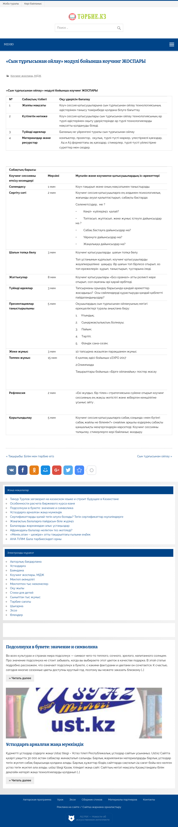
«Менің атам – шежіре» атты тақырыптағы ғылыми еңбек (50, 534)
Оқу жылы (17, 588)
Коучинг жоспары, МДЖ (26, 75)
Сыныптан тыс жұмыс (25, 597)
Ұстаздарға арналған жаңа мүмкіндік (36, 512)
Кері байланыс (33, 3)
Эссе (13, 610)
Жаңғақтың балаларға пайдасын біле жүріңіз (42, 521)
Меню (9, 44)
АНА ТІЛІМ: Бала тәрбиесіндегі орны (35, 539)
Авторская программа (37, 799)
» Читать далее (20, 678)
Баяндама (17, 570)
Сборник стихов (92, 799)
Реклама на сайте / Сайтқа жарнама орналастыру (89, 807)
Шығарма (16, 606)
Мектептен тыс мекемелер (29, 584)
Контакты (149, 799)
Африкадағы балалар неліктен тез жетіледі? (41, 530)
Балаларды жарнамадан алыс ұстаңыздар (40, 526)
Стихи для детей (21, 592)
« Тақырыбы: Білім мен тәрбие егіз (30, 456)
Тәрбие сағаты (20, 601)
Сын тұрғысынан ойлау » (154, 456)
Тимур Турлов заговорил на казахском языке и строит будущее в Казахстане (64, 499)
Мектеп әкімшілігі (22, 579)
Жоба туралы (11, 3)
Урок (60, 799)
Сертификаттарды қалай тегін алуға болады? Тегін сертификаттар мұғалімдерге (66, 517)
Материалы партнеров (122, 799)
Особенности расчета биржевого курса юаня (42, 503)
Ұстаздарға (18, 566)
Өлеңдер (16, 615)
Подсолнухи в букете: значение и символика (41, 508)
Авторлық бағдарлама (26, 561)
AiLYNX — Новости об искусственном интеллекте (93, 818)
